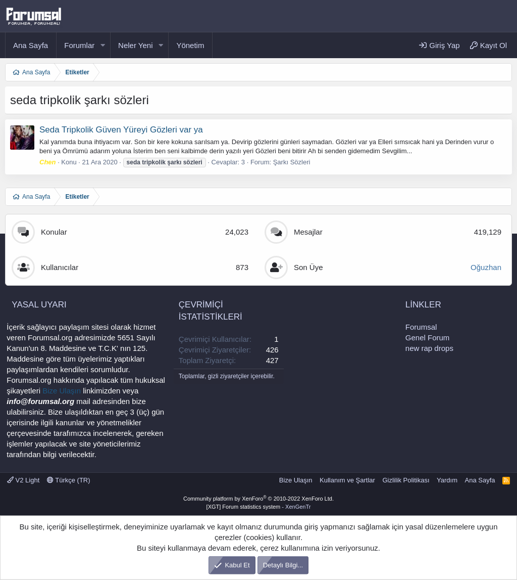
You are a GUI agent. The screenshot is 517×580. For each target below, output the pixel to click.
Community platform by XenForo (258, 499)
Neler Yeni (135, 45)
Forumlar (79, 45)
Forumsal (421, 327)
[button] (102, 45)
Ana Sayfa (30, 45)
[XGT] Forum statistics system (258, 507)
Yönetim (190, 45)
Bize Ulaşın (61, 390)
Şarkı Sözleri (292, 162)
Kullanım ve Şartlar (347, 480)
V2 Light (23, 480)
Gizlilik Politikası (405, 480)
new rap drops (429, 348)
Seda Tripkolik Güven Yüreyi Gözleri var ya (121, 130)
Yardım (447, 480)
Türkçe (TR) (68, 480)
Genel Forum (427, 337)
